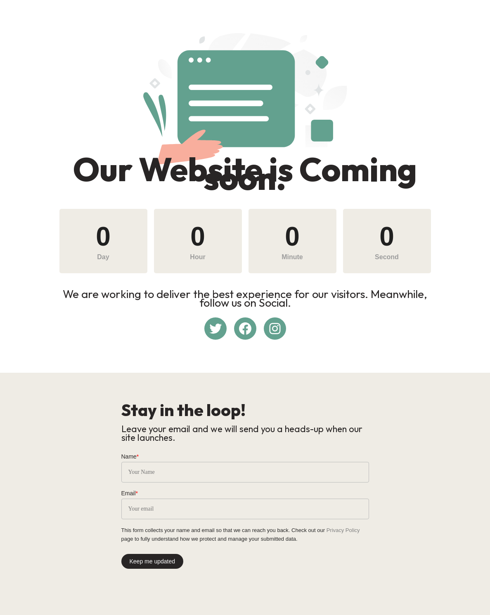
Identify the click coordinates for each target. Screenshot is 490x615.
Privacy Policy (343, 530)
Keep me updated (152, 561)
